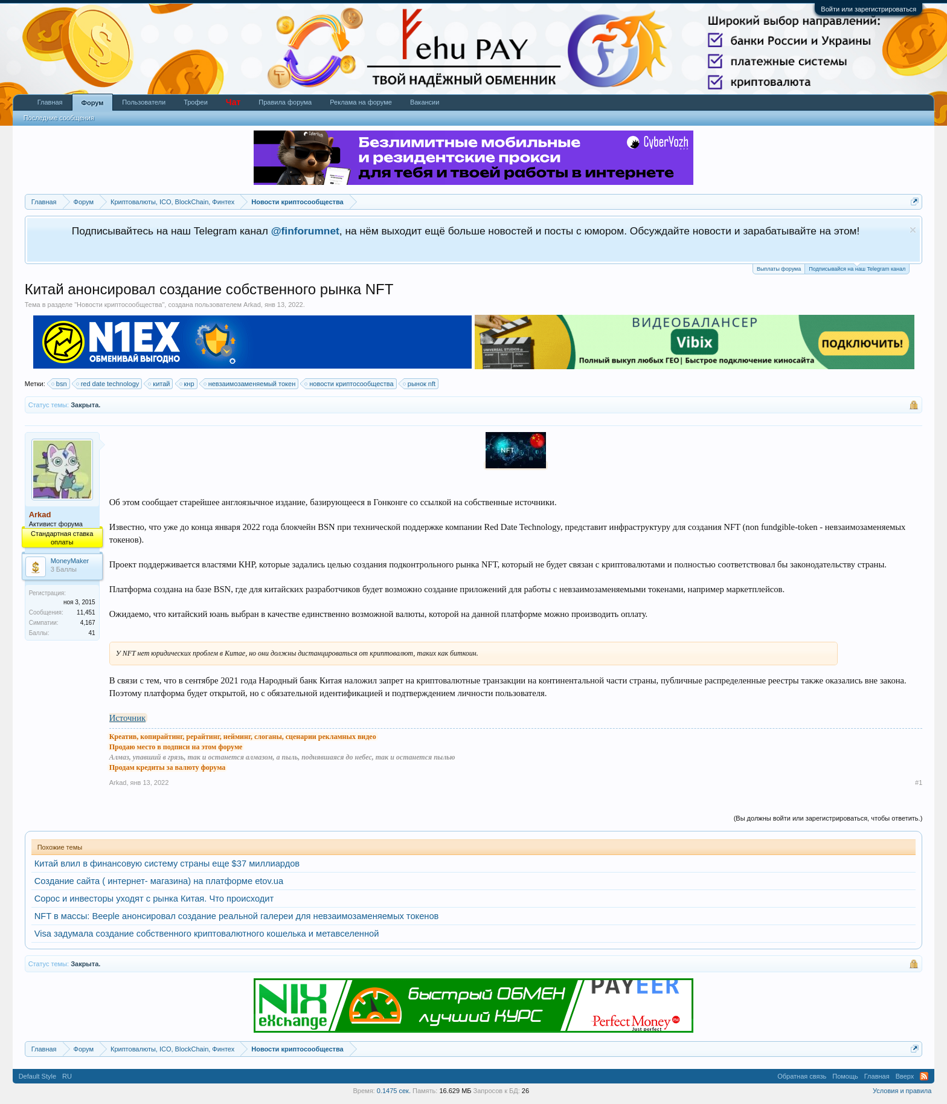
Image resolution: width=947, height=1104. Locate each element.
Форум (93, 102)
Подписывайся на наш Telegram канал (857, 268)
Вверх (905, 1076)
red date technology (108, 383)
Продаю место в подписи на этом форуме (176, 747)
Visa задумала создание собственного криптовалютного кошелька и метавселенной (206, 933)
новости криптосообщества (349, 383)
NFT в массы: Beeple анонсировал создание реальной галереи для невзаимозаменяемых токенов (236, 916)
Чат (233, 102)
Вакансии (425, 102)
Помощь (845, 1076)
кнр (187, 383)
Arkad (252, 304)
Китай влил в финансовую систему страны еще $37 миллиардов (167, 863)
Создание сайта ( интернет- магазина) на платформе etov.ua (158, 881)
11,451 (86, 612)
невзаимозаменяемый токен (250, 383)
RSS (924, 1076)
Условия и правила (902, 1090)
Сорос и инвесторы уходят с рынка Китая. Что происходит (154, 898)
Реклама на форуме (361, 102)
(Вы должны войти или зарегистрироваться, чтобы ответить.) (828, 818)
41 (92, 633)
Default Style (37, 1076)
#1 (918, 782)
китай (159, 383)
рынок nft (419, 383)
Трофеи (196, 102)
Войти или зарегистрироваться (868, 9)
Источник (127, 718)
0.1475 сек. (394, 1090)
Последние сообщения (59, 117)
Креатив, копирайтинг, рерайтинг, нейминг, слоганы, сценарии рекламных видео (242, 736)
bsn (60, 383)
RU (67, 1076)
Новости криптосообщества (119, 304)
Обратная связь (801, 1076)
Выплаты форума (779, 269)
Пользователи (143, 102)
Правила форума (285, 102)
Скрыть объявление (912, 229)
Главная (50, 102)
